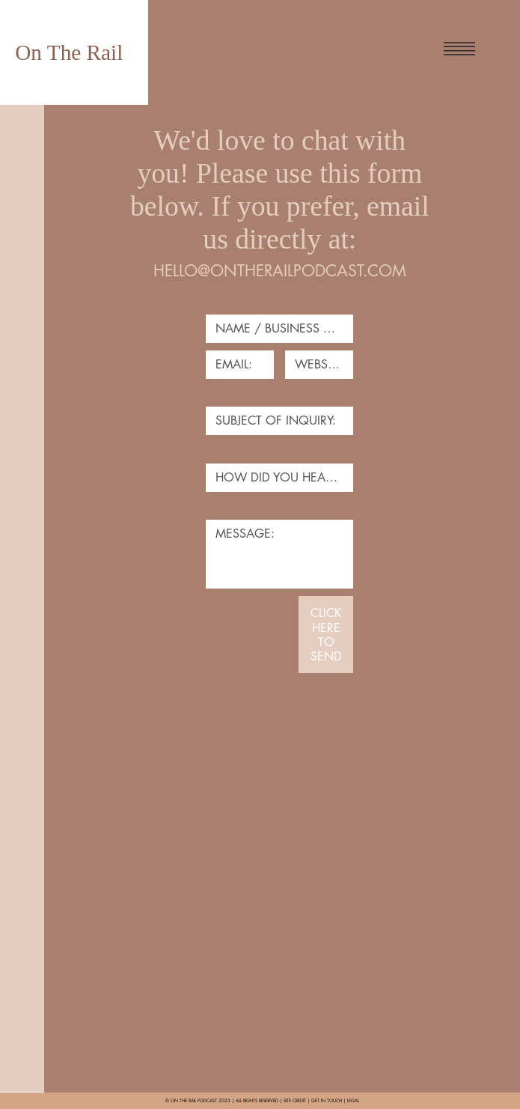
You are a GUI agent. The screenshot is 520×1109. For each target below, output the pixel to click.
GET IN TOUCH (326, 1101)
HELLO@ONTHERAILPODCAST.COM (279, 271)
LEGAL (353, 1101)
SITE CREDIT (295, 1101)
